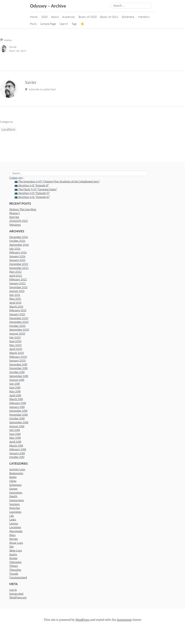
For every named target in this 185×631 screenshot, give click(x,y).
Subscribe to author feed (40, 89)
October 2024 (17, 240)
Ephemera (128, 16)
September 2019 (18, 376)
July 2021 (14, 295)
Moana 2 (14, 213)
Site (11, 546)
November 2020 (19, 322)
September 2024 (19, 244)
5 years (13, 177)
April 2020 (15, 349)
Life (11, 516)
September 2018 (18, 422)
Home (34, 16)
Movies (13, 539)
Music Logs (16, 543)
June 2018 (15, 434)
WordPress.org (18, 597)
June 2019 (15, 387)
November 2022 (19, 268)
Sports (13, 554)
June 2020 (15, 341)
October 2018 (17, 418)
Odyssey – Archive (48, 5)
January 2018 (17, 453)
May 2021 (15, 298)
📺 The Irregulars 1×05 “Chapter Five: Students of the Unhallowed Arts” (57, 181)
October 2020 (17, 326)
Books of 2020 (88, 16)
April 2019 (15, 395)
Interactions (16, 500)
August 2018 (16, 426)
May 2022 (15, 271)
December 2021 (18, 287)
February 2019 (17, 403)
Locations (8, 129)
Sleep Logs (15, 550)
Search (63, 23)
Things (13, 566)
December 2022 (18, 264)
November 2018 (18, 414)
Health (13, 496)
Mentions (144, 16)
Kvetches (14, 508)
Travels (13, 573)
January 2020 (17, 360)
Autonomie (124, 620)
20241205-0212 (18, 220)
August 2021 (16, 291)
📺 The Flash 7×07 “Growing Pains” (35, 189)
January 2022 (17, 283)
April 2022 (15, 275)
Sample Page (48, 23)
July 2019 (14, 383)
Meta (12, 535)
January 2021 (17, 314)
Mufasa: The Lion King (22, 209)
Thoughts (15, 569)
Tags (74, 23)
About (55, 16)
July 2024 (15, 248)
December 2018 (18, 410)
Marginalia (15, 531)
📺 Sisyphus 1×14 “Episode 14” (32, 197)
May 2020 (15, 345)
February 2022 (18, 279)
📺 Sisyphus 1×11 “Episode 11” (31, 185)
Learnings (15, 512)
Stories (13, 558)
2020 (44, 16)
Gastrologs (15, 492)
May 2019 (15, 391)
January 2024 (17, 256)
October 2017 (16, 457)
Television (15, 562)
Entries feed (16, 593)
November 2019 (18, 368)
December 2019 (18, 364)
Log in (13, 590)
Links (12, 519)
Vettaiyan (15, 224)
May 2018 (15, 437)
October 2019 (17, 372)
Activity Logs (17, 469)
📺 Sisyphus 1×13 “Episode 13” (32, 193)
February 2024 (18, 252)
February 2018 (17, 449)
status (8, 40)
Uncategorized (18, 577)
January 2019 (17, 407)
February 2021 (17, 310)
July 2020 (15, 337)
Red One (14, 217)
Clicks (12, 481)
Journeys (14, 504)
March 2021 (16, 306)
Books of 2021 (109, 16)
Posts (33, 23)
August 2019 (16, 380)
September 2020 (19, 329)
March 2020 (16, 353)
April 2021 (15, 302)
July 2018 (14, 430)
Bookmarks (16, 473)
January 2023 (17, 260)
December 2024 (18, 237)
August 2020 (17, 333)
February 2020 (18, 356)
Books (13, 477)
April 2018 (15, 441)
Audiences (68, 16)
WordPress (82, 620)
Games (13, 488)
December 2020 (18, 318)
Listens (13, 523)
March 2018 (16, 445)
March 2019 (16, 399)
